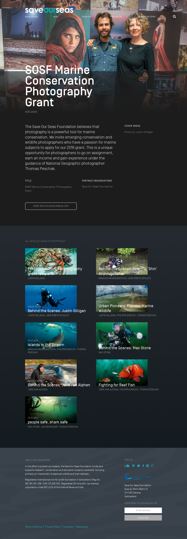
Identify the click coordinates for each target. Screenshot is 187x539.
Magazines (31, 16)
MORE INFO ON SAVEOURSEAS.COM (50, 206)
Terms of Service (33, 526)
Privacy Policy (52, 526)
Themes (86, 16)
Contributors (147, 16)
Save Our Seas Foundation (97, 186)
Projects (116, 16)
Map (56, 16)
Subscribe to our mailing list (141, 503)
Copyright (68, 526)
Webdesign (82, 526)
